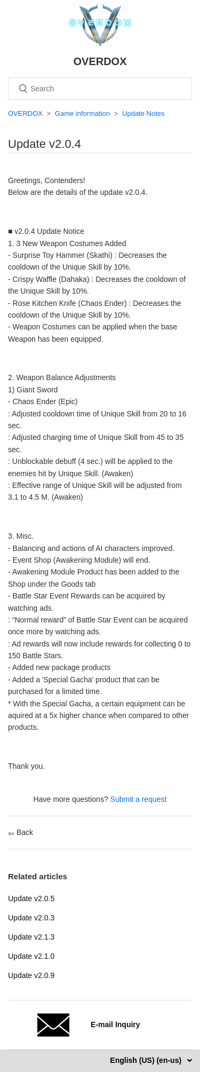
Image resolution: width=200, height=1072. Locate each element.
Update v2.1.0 (31, 956)
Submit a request (138, 799)
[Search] (100, 88)
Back (20, 832)
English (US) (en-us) (146, 1060)
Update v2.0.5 (31, 898)
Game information (82, 113)
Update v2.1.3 (31, 937)
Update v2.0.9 (31, 975)
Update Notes (143, 113)
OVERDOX (25, 113)
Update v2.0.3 (31, 917)
